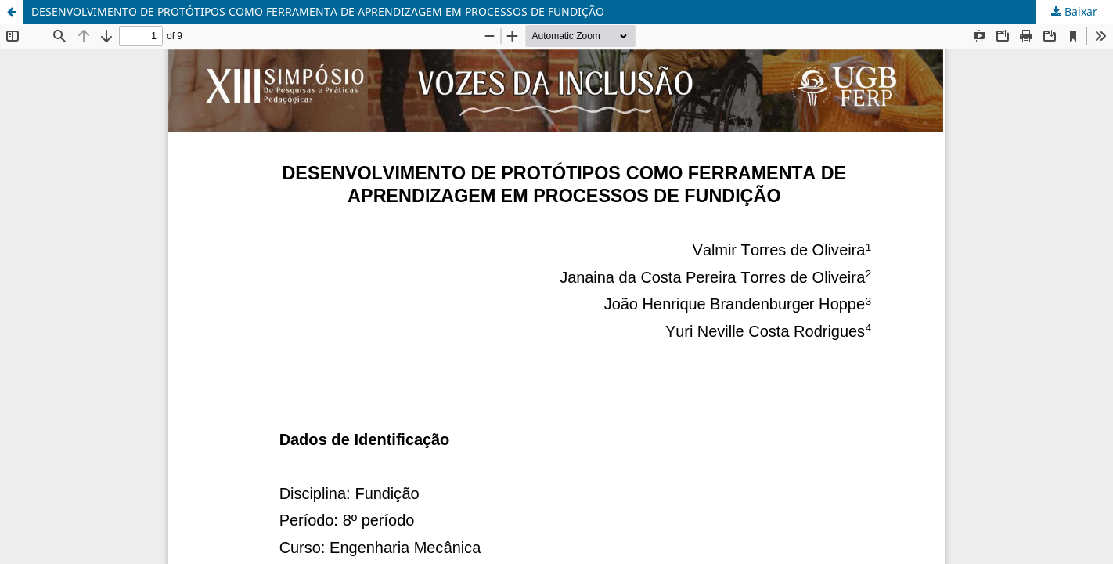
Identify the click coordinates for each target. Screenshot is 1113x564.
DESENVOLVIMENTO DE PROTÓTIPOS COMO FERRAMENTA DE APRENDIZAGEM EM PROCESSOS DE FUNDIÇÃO (317, 11)
